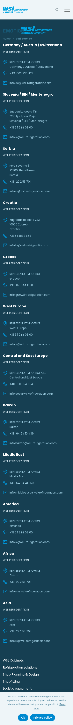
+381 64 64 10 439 (18, 433)
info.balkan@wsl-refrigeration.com (30, 443)
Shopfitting (11, 681)
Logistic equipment (17, 688)
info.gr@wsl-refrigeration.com (26, 294)
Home (7, 38)
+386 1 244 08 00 (18, 127)
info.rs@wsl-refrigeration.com (26, 191)
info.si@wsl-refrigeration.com (26, 137)
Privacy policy (42, 717)
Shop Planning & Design (21, 674)
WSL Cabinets (13, 660)
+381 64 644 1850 (18, 285)
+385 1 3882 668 (17, 235)
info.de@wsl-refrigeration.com (27, 83)
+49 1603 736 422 (18, 73)
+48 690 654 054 (18, 384)
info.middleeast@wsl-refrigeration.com (33, 492)
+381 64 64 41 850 (18, 483)
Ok (23, 717)
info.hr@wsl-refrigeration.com (26, 245)
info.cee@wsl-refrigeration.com (28, 393)
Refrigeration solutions (20, 667)
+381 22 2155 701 (17, 181)
